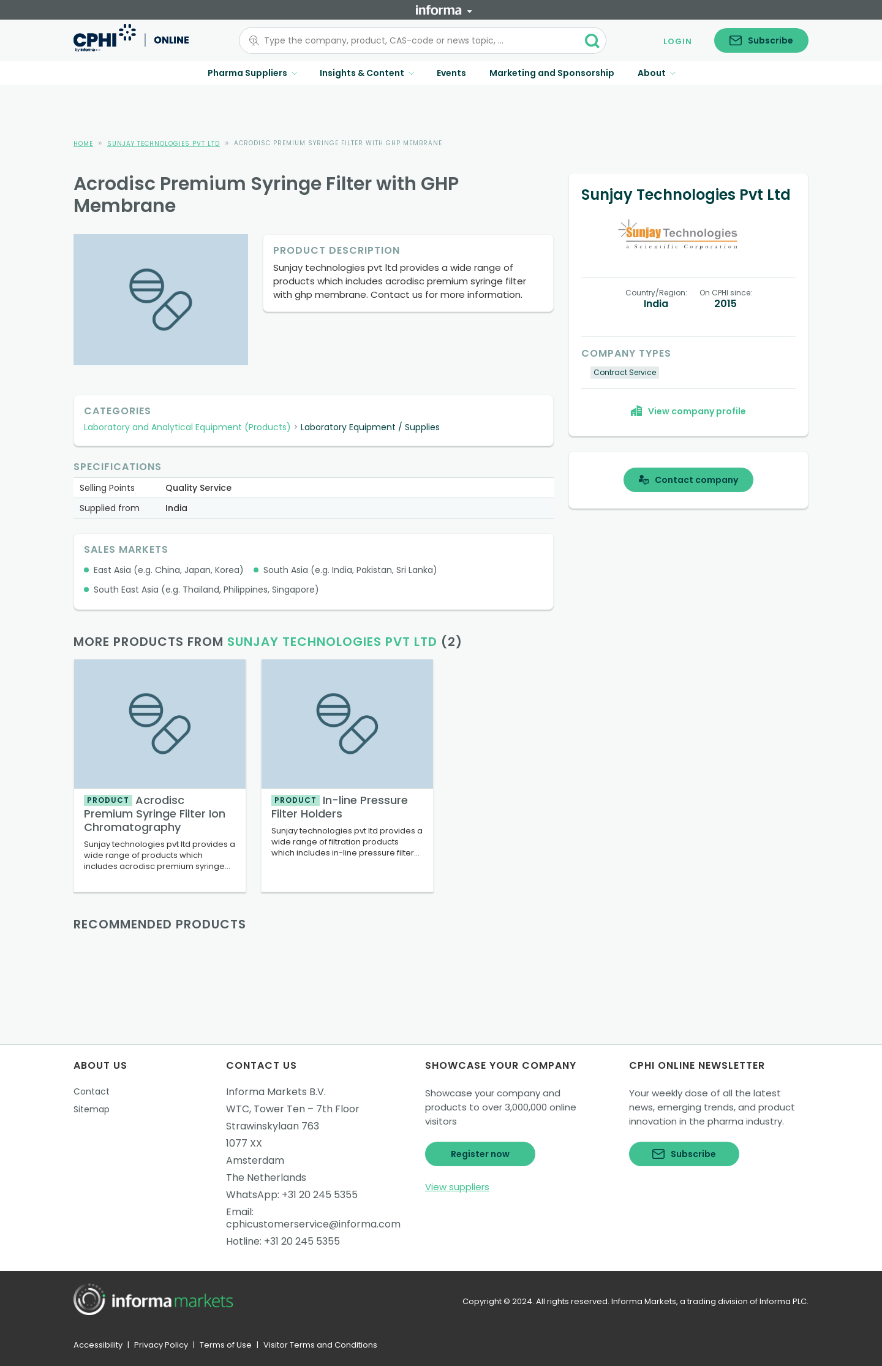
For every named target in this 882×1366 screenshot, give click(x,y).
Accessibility (98, 1345)
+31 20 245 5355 (320, 1195)
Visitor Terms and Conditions (320, 1345)
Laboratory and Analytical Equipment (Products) (187, 427)
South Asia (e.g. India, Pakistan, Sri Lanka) (350, 570)
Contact (92, 1091)
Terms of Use (226, 1345)
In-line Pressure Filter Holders (339, 806)
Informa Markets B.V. (276, 1092)
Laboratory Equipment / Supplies (370, 427)
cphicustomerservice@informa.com (313, 1224)
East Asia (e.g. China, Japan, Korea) (169, 570)
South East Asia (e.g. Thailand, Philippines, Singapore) (206, 589)
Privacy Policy (161, 1345)
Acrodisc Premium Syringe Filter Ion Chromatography (154, 813)
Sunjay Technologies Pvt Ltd (163, 143)
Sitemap (92, 1109)
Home (83, 143)
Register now (480, 1154)
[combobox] (415, 40)
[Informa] (444, 10)
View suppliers (457, 1186)
